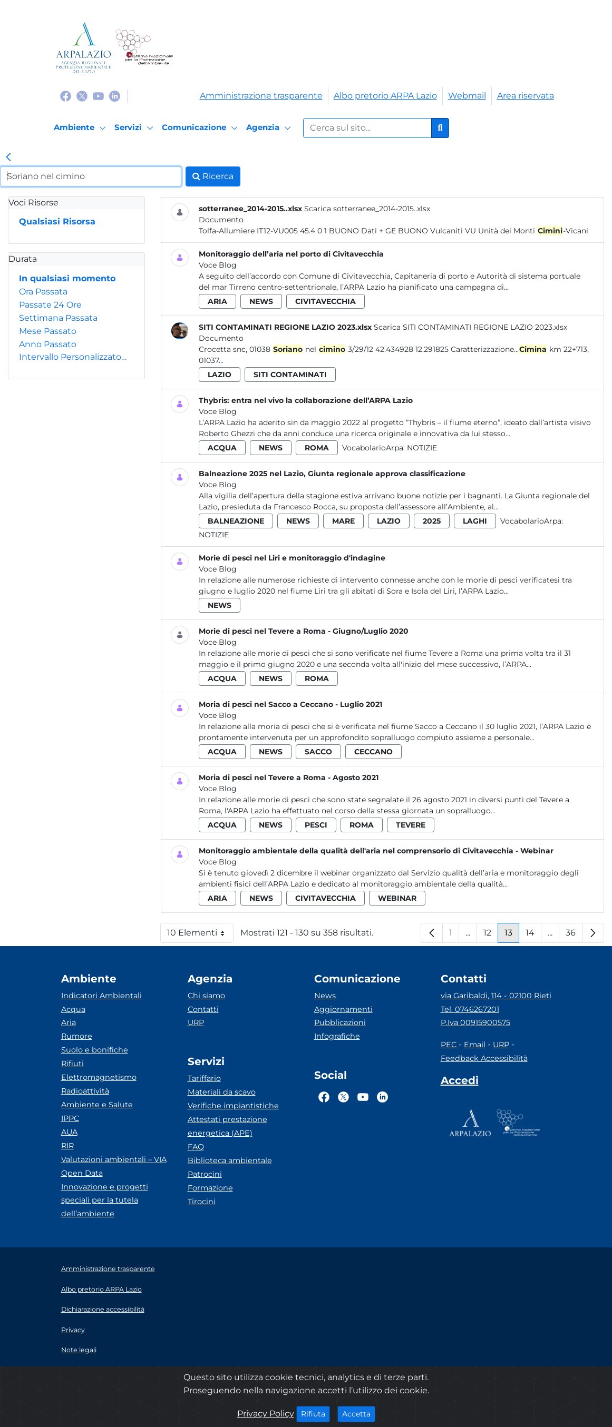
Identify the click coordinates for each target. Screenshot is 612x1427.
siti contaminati (290, 374)
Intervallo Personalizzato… (73, 357)
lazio (219, 374)
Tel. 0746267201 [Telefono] (470, 1009)
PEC (448, 1044)
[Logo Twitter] (82, 95)
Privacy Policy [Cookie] (265, 1414)
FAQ (196, 1147)
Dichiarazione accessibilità (102, 1309)
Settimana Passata (58, 318)
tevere (410, 825)
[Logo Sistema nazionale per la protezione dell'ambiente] (144, 47)
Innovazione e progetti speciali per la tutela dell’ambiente (104, 1200)
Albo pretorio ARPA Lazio (385, 96)
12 (490, 935)
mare (343, 521)
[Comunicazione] (201, 128)
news (261, 301)
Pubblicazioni (340, 1022)
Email (474, 1044)
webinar (397, 898)
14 (533, 935)
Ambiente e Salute (97, 1104)
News (325, 995)
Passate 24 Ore (50, 305)
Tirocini (202, 1201)
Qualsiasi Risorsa (57, 221)
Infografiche (337, 1036)
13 (511, 935)
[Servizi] (135, 128)
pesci (316, 825)
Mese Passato (47, 331)
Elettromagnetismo (99, 1077)
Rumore (76, 1036)
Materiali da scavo (222, 1092)
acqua (222, 447)
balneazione (236, 521)
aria (217, 301)
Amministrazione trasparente (261, 96)
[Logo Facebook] (66, 95)
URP (196, 1022)
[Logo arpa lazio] (83, 47)
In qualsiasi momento (67, 278)
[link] (8, 158)
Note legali (78, 1350)
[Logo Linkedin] (115, 95)
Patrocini (205, 1174)
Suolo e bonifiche (94, 1050)
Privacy (73, 1330)
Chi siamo (206, 995)
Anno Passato (47, 344)
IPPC (70, 1118)
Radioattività (85, 1091)
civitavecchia (325, 301)
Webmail (467, 96)
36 (574, 935)
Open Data (82, 1173)
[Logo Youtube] (98, 95)
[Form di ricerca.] (367, 128)
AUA (69, 1132)
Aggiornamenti (343, 1009)
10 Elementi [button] (200, 935)
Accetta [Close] (358, 1413)
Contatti (203, 1009)
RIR (67, 1145)
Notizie (422, 447)
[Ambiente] (81, 128)
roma (317, 447)
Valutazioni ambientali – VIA (114, 1159)
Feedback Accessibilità (484, 1058)
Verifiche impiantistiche (233, 1105)
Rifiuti (72, 1063)
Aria (68, 1022)
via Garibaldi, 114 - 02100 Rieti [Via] (496, 995)
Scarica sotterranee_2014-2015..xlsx (367, 208)
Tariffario (204, 1078)
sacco (318, 751)
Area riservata (525, 96)
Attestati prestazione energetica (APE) (227, 1126)
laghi (475, 521)
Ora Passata (43, 292)
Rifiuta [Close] (315, 1413)
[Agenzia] (270, 128)
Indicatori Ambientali (101, 995)
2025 (432, 521)
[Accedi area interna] (460, 1082)
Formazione (210, 1188)
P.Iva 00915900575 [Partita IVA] (475, 1022)
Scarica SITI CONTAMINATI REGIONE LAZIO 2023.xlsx (470, 327)
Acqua (73, 1009)
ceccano (373, 751)
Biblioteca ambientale (230, 1160)
